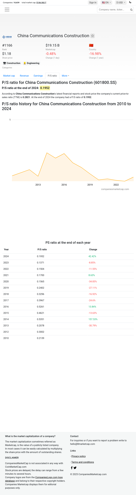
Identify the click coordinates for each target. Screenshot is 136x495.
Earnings (38, 75)
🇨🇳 (91, 45)
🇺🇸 (105, 2)
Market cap (9, 75)
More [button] (64, 75)
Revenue (24, 75)
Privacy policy (78, 456)
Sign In (92, 2)
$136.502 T (41, 2)
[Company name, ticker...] (115, 9)
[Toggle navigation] (7, 9)
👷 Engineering (31, 63)
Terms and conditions (82, 462)
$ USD (119, 2)
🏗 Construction (11, 63)
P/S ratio (52, 75)
